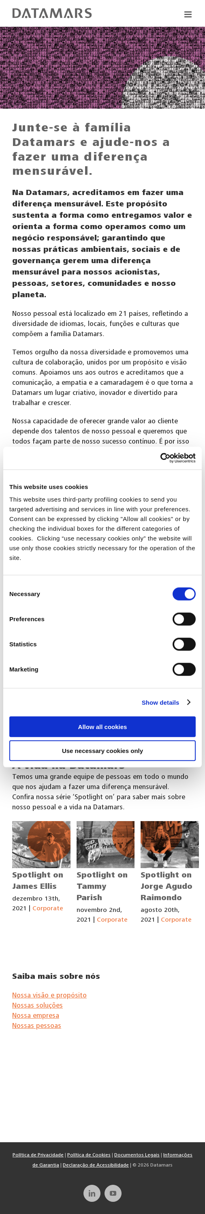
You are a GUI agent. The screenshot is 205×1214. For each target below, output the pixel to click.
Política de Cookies (89, 1155)
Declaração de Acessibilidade (96, 1165)
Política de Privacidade (38, 1155)
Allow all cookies (102, 726)
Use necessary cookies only (102, 750)
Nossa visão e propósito (49, 996)
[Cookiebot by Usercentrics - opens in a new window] (160, 458)
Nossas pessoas (36, 1026)
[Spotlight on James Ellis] (41, 844)
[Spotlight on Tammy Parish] (106, 844)
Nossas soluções (37, 1006)
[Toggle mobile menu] (188, 14)
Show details (160, 702)
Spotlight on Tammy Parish (102, 887)
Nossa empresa (35, 1016)
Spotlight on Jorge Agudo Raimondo (166, 887)
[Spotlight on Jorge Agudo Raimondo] (170, 844)
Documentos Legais (137, 1155)
